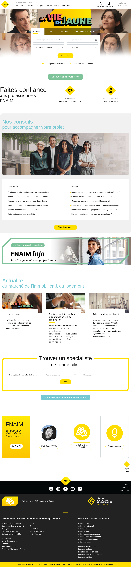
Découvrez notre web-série (65, 77)
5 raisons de (70, 100)
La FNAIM (16, 446)
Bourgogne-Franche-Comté (13, 526)
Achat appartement (86, 526)
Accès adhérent (107, 564)
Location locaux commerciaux (90, 554)
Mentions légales (24, 564)
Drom (32, 526)
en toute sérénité (110, 99)
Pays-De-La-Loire (9, 546)
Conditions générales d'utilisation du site (58, 564)
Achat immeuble (84, 542)
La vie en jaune (13, 314)
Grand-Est (34, 529)
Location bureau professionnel (90, 552)
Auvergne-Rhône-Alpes (11, 523)
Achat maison (83, 523)
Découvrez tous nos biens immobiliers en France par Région (31, 518)
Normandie (6, 538)
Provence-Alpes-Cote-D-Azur (14, 549)
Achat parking (84, 529)
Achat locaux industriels (88, 539)
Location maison (85, 549)
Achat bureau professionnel (89, 537)
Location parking (85, 557)
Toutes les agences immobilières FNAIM (65, 397)
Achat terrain (83, 531)
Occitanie (5, 544)
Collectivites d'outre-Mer (11, 534)
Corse (32, 523)
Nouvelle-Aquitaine (9, 541)
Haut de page (127, 469)
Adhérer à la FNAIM (122, 4)
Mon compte (109, 6)
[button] (20, 5)
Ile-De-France (35, 534)
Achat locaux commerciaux (89, 534)
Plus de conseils (65, 227)
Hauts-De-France (37, 531)
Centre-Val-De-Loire (10, 531)
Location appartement (87, 546)
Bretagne (5, 529)
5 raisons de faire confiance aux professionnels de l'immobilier (63, 317)
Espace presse (92, 564)
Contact (37, 564)
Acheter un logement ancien (107, 314)
